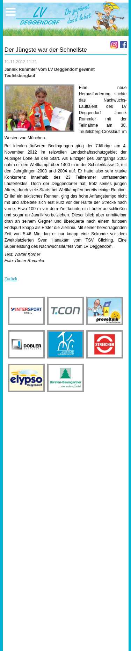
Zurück (11, 278)
